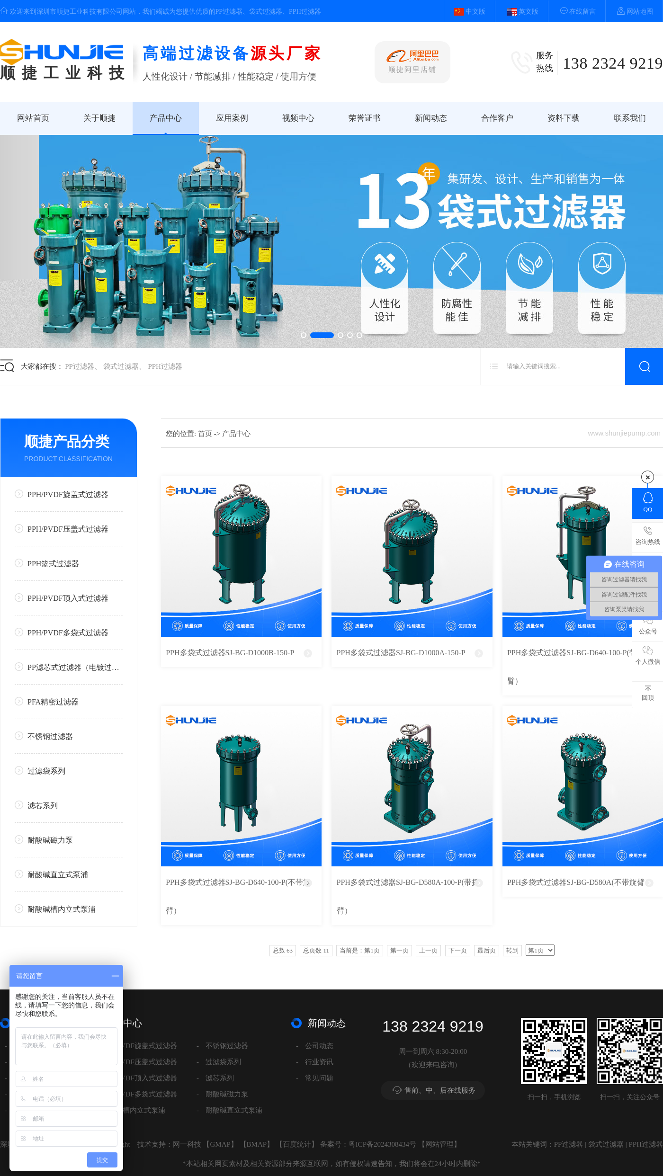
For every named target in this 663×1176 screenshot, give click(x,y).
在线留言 (573, 10)
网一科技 (187, 1144)
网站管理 (439, 1144)
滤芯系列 (36, 805)
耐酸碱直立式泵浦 (51, 874)
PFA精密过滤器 (47, 701)
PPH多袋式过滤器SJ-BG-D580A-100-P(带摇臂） (408, 896)
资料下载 (563, 118)
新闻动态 (431, 118)
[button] (303, 335)
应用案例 (232, 118)
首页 (206, 433)
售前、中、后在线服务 (439, 1090)
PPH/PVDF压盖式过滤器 (61, 528)
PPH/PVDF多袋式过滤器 (61, 632)
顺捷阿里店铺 (412, 61)
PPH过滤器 (165, 366)
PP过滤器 (79, 366)
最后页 (486, 950)
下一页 (457, 950)
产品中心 (166, 118)
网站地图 (631, 10)
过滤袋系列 (40, 770)
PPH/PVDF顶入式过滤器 (61, 597)
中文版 (465, 11)
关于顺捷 (99, 118)
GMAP (220, 1144)
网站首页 (33, 118)
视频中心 (298, 118)
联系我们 (630, 118)
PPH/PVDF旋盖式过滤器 (61, 494)
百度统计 (297, 1144)
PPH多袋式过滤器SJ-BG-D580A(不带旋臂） (579, 882)
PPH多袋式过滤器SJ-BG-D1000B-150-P (230, 653)
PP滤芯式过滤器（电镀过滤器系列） (69, 666)
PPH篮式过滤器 (47, 563)
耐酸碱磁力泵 (44, 839)
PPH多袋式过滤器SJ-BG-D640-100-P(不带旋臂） (238, 896)
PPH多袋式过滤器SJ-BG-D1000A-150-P (401, 653)
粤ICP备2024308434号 (382, 1144)
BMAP (257, 1144)
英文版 (518, 11)
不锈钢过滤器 (44, 735)
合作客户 (497, 118)
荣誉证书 (365, 118)
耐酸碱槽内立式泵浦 (55, 908)
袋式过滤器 (121, 366)
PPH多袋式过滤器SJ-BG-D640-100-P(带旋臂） (576, 667)
